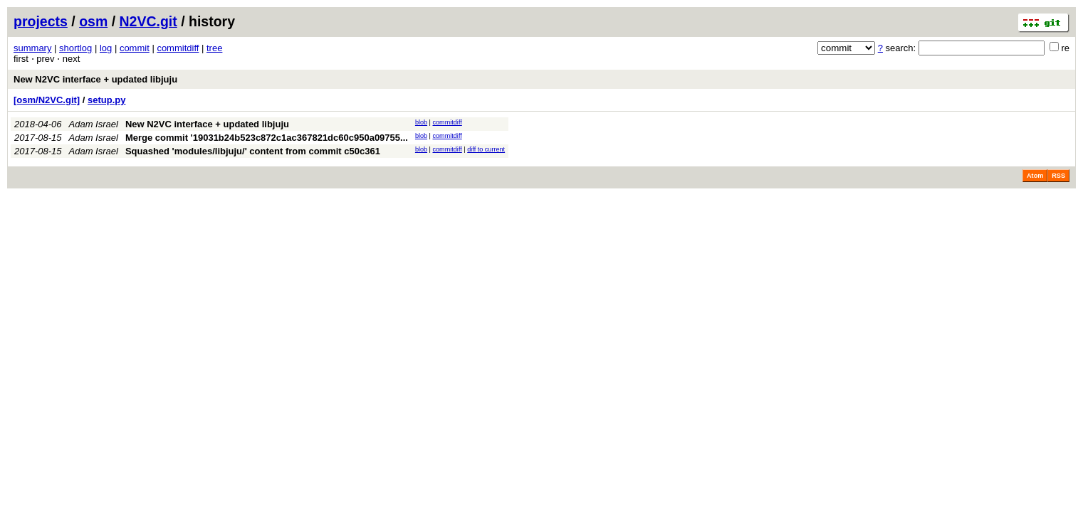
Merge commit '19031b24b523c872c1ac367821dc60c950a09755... (266, 137)
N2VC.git (148, 21)
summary (32, 48)
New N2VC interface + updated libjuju (95, 79)
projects (41, 21)
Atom (1035, 175)
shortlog (75, 48)
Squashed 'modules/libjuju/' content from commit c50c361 (252, 151)
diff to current (486, 149)
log (106, 48)
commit (135, 48)
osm (93, 21)
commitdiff (178, 48)
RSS (1058, 175)
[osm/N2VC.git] (47, 100)
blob (421, 122)
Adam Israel (93, 124)
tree (214, 48)
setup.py (106, 100)
